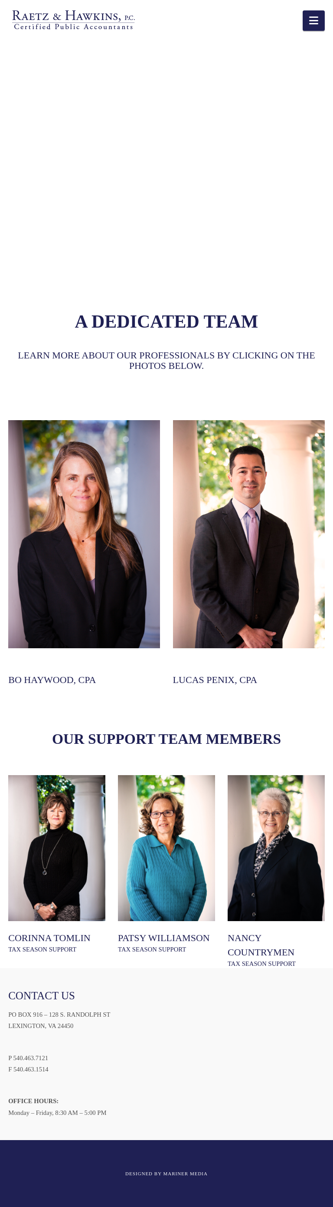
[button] (314, 20)
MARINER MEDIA (185, 1173)
